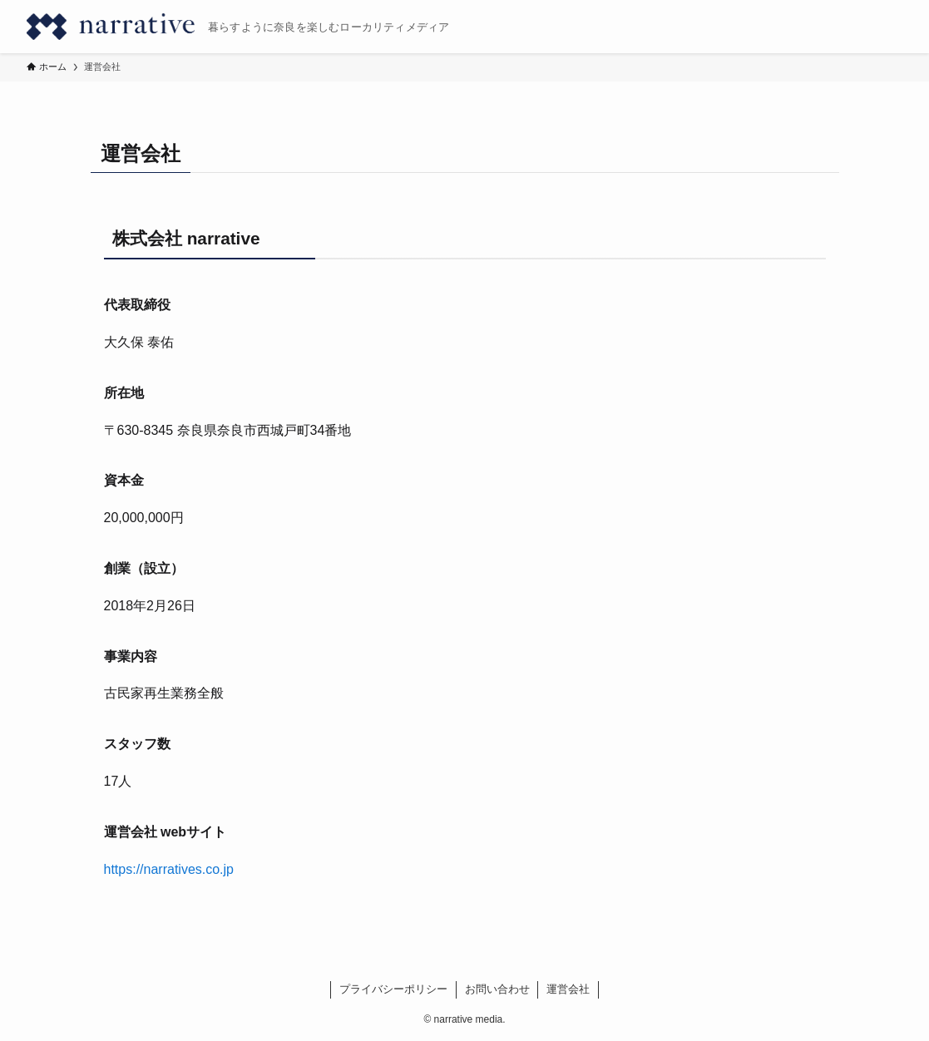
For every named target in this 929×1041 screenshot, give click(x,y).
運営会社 (568, 989)
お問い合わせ (497, 989)
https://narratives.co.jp (169, 869)
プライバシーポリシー (393, 989)
